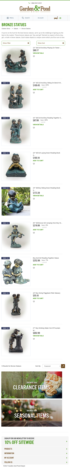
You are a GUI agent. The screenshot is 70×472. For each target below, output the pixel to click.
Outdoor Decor (6, 28)
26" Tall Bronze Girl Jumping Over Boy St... (47, 223)
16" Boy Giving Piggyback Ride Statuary (46, 293)
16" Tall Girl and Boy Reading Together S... (47, 118)
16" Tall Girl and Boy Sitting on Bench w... (47, 83)
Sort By (37, 366)
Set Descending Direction (63, 366)
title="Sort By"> (51, 366)
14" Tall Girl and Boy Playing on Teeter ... (47, 48)
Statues (16, 28)
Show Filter (7, 43)
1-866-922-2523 (36, 3)
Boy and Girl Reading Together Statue (46, 258)
